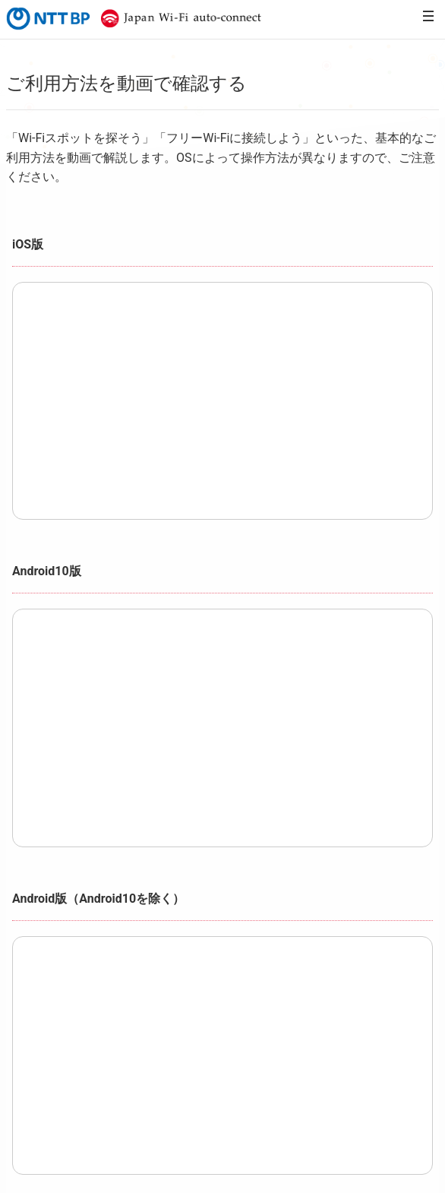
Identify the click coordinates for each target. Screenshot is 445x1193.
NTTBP (47, 18)
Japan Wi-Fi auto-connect (177, 18)
